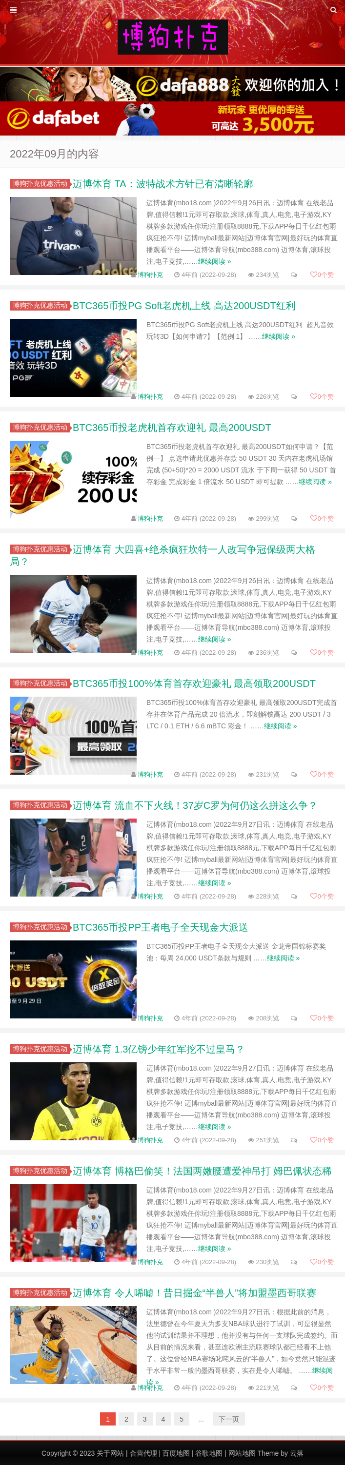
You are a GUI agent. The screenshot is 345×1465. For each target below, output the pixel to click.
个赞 (322, 274)
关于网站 (110, 1453)
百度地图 (176, 1453)
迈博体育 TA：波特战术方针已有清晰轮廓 (163, 183)
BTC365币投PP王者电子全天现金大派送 (160, 927)
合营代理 (143, 1453)
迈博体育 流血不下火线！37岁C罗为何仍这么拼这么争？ (195, 805)
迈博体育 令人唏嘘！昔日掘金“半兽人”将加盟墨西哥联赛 (194, 1293)
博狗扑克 (150, 274)
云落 (297, 1453)
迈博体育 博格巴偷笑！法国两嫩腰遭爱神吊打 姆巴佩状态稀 (202, 1171)
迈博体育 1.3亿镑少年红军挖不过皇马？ (159, 1049)
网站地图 (242, 1453)
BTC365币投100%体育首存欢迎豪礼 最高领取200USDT (194, 683)
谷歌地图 (209, 1453)
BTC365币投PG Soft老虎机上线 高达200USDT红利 (184, 305)
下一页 (229, 1419)
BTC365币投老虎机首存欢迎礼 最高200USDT (172, 427)
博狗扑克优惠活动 (41, 183)
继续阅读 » (214, 261)
